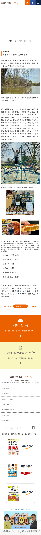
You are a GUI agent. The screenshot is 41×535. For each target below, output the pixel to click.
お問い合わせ (6, 420)
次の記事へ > (34, 306)
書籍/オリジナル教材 (8, 399)
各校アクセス (6, 415)
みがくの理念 (6, 388)
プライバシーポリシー (23, 428)
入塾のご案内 (6, 404)
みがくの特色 (6, 393)
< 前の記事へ (6, 306)
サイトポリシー (10, 428)
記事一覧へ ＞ (20, 306)
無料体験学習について (8, 409)
